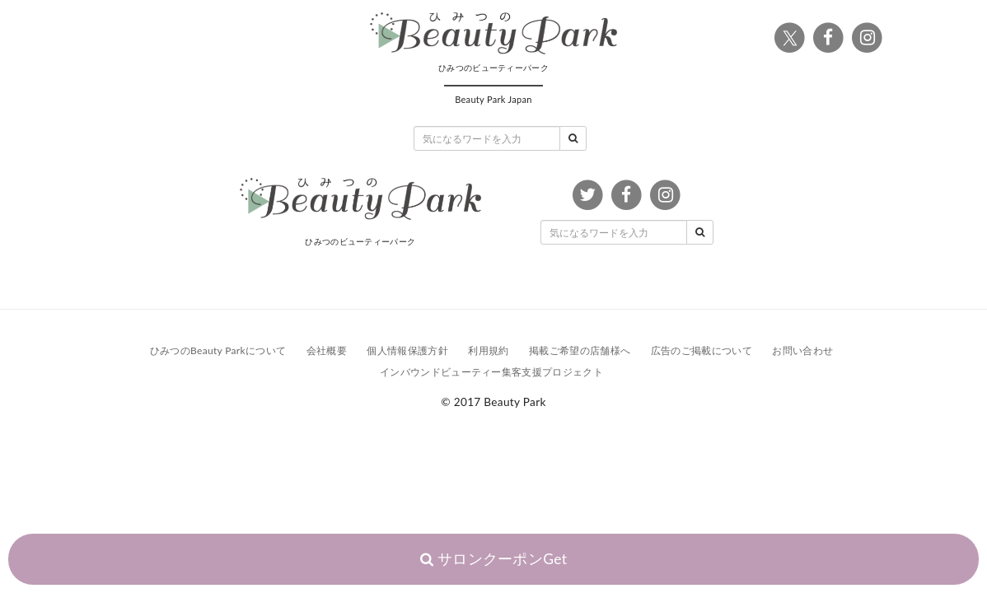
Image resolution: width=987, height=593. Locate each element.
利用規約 (488, 350)
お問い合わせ (802, 350)
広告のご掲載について (701, 350)
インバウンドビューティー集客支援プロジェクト (491, 372)
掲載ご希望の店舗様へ (579, 350)
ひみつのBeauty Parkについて (218, 350)
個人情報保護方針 (407, 350)
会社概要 (326, 350)
